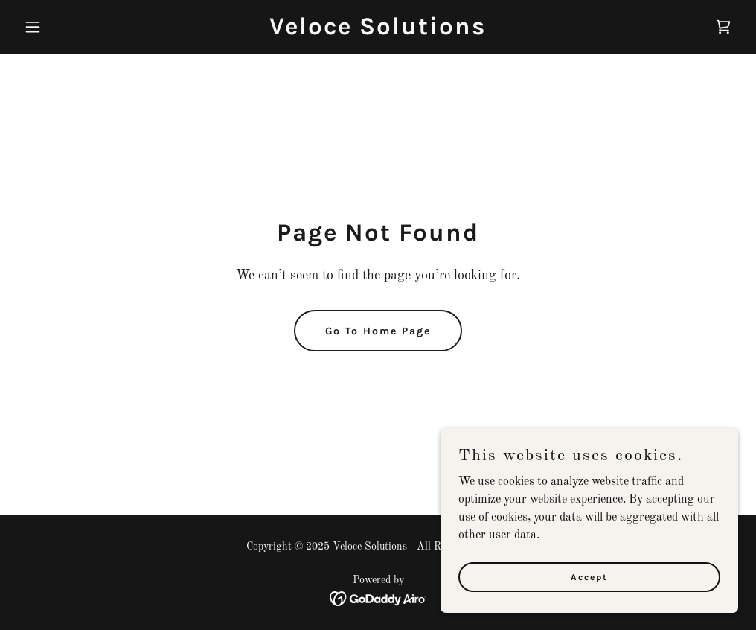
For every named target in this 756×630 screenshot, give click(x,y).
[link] (377, 31)
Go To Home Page (378, 331)
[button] (72, 27)
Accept (589, 576)
